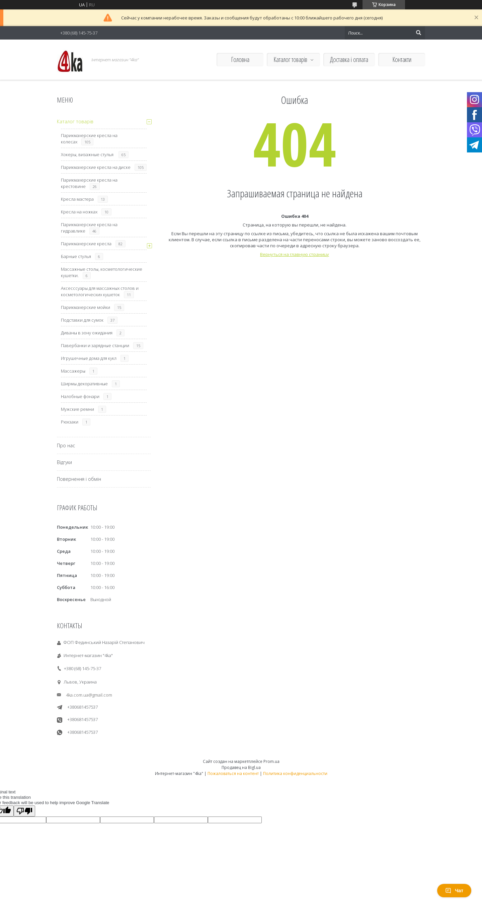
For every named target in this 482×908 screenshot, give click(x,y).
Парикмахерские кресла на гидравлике (89, 227)
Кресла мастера (77, 199)
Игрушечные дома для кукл (88, 358)
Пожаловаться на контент (233, 773)
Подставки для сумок (82, 320)
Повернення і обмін (79, 479)
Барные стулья (76, 256)
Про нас (66, 445)
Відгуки (64, 462)
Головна (240, 59)
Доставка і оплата (349, 59)
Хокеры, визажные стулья (87, 154)
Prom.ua (271, 761)
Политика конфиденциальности (295, 773)
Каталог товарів (290, 59)
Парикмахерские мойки (85, 307)
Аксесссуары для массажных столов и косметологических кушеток (100, 291)
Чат (454, 891)
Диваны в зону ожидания (86, 333)
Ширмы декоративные (84, 384)
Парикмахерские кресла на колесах (89, 138)
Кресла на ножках (79, 212)
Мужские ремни (77, 409)
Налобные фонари (80, 396)
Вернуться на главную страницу (294, 254)
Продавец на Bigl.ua (241, 767)
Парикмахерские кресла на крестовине (89, 183)
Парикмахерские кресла (86, 244)
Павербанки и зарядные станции (95, 345)
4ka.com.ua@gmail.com (89, 695)
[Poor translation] (24, 811)
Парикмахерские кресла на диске (96, 167)
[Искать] (418, 33)
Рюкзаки (69, 422)
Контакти (401, 59)
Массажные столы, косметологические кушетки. (101, 272)
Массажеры (73, 371)
